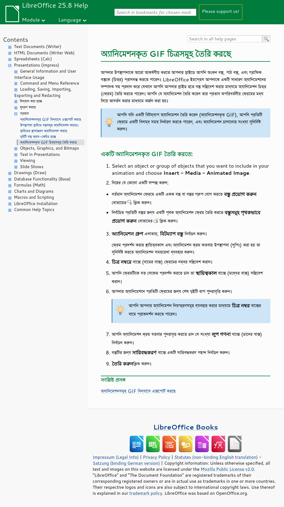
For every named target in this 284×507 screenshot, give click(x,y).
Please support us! (220, 11)
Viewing (27, 160)
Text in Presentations (40, 154)
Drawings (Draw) (30, 173)
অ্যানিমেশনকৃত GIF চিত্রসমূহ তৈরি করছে (48, 142)
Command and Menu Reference (49, 83)
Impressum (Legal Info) (116, 457)
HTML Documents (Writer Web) (44, 53)
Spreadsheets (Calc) (33, 59)
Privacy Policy (156, 457)
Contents (15, 39)
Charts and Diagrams (33, 191)
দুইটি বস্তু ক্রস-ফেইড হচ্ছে (38, 137)
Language (69, 19)
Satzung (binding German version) (126, 463)
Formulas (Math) (30, 185)
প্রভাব (24, 113)
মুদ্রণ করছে (28, 107)
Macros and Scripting (34, 197)
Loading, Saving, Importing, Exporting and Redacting (43, 92)
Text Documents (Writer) (37, 46)
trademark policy (145, 493)
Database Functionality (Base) (42, 179)
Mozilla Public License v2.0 (227, 469)
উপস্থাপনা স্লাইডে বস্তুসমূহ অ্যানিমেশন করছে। (49, 125)
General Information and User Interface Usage (45, 74)
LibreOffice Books (185, 427)
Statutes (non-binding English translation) (216, 457)
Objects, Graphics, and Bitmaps (49, 148)
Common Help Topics (34, 209)
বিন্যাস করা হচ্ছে (31, 101)
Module (31, 19)
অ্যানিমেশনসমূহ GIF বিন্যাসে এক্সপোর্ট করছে (50, 119)
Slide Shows (31, 167)
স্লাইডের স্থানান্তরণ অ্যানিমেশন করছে (43, 131)
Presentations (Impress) (36, 65)
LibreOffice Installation (36, 203)
